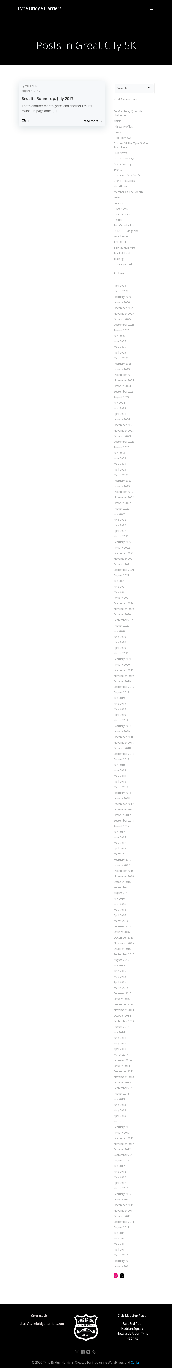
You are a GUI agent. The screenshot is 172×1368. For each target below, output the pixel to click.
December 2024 (123, 370)
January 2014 (121, 1061)
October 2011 (121, 1211)
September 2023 (123, 437)
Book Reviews (122, 133)
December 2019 (123, 665)
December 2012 (123, 1133)
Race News (120, 204)
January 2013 (121, 1128)
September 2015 (123, 949)
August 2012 (121, 1156)
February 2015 (122, 988)
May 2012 (119, 1172)
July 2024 (118, 398)
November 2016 (123, 871)
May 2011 (119, 1239)
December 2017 (123, 799)
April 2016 (119, 910)
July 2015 (118, 961)
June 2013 (119, 1100)
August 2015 (121, 955)
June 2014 (119, 1033)
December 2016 (123, 866)
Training (118, 254)
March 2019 (120, 715)
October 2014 (121, 1011)
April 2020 (119, 643)
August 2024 (121, 392)
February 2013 (122, 1122)
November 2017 (123, 805)
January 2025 (121, 364)
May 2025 (119, 342)
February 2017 (122, 855)
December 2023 (123, 420)
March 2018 (120, 782)
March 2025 (120, 353)
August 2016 (121, 888)
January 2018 (121, 793)
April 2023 (119, 465)
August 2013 (121, 1089)
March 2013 (120, 1117)
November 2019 (123, 671)
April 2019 (119, 710)
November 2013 (123, 1072)
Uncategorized (122, 259)
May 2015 (119, 972)
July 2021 (118, 576)
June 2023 (119, 454)
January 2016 (121, 927)
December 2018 (123, 732)
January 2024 (121, 415)
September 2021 (123, 565)
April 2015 (119, 977)
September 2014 (123, 1016)
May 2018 (119, 771)
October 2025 (121, 314)
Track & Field (121, 248)
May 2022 (119, 520)
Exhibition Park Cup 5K (127, 170)
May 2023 (119, 459)
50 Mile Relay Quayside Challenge (134, 111)
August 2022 (121, 504)
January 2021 (121, 593)
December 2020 (123, 598)
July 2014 (118, 1027)
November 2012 (123, 1139)
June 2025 (119, 337)
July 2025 (118, 331)
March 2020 (120, 649)
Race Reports (121, 209)
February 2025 (122, 359)
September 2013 (123, 1083)
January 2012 (121, 1195)
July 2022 (118, 509)
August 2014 (121, 1022)
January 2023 (121, 481)
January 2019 (121, 727)
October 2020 (121, 610)
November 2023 (123, 426)
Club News (119, 148)
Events (117, 165)
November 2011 (123, 1206)
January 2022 (121, 543)
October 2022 (121, 498)
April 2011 (119, 1245)
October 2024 (121, 381)
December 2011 (123, 1200)
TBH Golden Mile (123, 243)
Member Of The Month (127, 187)
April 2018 (119, 777)
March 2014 (120, 1050)
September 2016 (123, 883)
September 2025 (123, 320)
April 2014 (119, 1044)
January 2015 (121, 994)
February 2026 (122, 292)
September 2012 (123, 1150)
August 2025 (121, 325)
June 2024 (119, 403)
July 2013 (118, 1094)
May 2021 (119, 587)
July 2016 (118, 894)
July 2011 (118, 1228)
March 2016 (120, 916)
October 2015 (121, 944)
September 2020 (123, 615)
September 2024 (123, 387)
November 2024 (123, 376)
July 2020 (118, 626)
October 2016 (121, 877)
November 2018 (123, 738)
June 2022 (119, 515)
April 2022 (119, 526)
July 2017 (118, 827)
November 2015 (123, 938)
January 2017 (121, 860)
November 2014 (123, 1005)
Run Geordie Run (123, 220)
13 (26, 121)
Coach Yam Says (123, 154)
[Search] (149, 87)
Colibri (135, 1358)
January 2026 (121, 298)
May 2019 (119, 704)
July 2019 (118, 693)
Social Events (121, 232)
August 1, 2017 (31, 91)
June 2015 (119, 966)
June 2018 (119, 766)
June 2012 (119, 1167)
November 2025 (123, 309)
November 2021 (123, 554)
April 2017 (119, 844)
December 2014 (123, 1000)
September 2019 (123, 682)
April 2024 (119, 409)
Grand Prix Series (123, 176)
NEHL (116, 193)
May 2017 (119, 838)
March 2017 (120, 849)
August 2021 (121, 571)
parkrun (117, 198)
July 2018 (118, 760)
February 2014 (122, 1055)
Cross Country (122, 159)
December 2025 (123, 303)
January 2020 (121, 660)
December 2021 (123, 548)
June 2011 (119, 1234)
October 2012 (121, 1144)
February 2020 (122, 654)
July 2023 (118, 448)
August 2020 (121, 621)
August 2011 (121, 1222)
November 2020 (123, 604)
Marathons (120, 181)
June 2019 (119, 699)
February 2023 (122, 476)
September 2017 (123, 816)
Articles (117, 116)
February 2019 (122, 721)
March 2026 (120, 286)
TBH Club (31, 86)
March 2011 (120, 1250)
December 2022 (123, 487)
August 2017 (121, 821)
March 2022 (120, 532)
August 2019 (121, 688)
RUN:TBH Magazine (125, 226)
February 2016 (122, 922)
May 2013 (119, 1105)
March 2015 (120, 983)
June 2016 (119, 899)
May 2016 (119, 905)
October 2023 (121, 431)
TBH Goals (120, 237)
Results (117, 215)
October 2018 (121, 743)
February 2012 (122, 1189)
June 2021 (119, 582)
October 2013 (121, 1078)
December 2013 (123, 1066)
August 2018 (121, 754)
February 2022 (122, 537)
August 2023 (121, 442)
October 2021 (121, 559)
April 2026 (119, 281)
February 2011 (122, 1256)
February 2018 (122, 788)
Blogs (116, 127)
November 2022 (123, 493)
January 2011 (121, 1261)
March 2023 (120, 470)
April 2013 (119, 1111)
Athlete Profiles (122, 122)
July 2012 (118, 1161)
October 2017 (121, 810)
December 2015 (123, 933)
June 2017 (119, 832)
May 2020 (119, 637)
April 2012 (119, 1178)
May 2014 (119, 1039)
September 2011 (123, 1217)
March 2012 (120, 1183)
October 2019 (121, 676)
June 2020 (119, 632)
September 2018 (123, 749)
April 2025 (119, 348)
